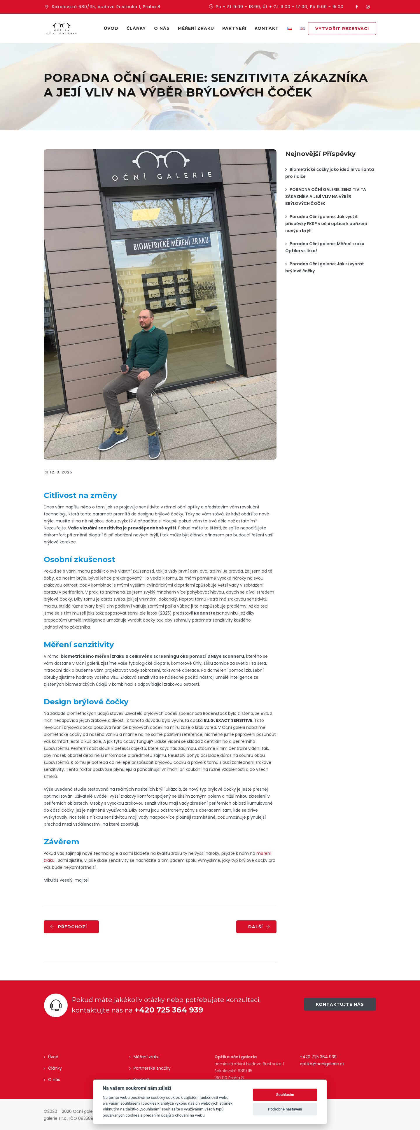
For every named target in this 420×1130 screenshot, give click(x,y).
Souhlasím (285, 1094)
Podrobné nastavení (285, 1109)
